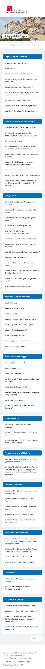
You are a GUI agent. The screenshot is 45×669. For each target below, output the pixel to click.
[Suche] (36, 45)
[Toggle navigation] (42, 8)
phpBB (14, 653)
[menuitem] (7, 661)
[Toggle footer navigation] (3, 647)
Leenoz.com (21, 655)
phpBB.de (27, 658)
